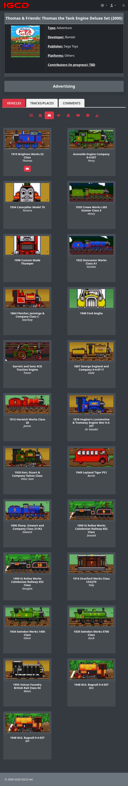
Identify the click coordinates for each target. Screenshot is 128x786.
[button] (104, 5)
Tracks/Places (42, 103)
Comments (71, 103)
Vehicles (14, 103)
